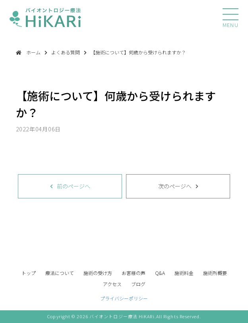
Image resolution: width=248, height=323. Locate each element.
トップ (28, 272)
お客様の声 (133, 272)
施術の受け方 (97, 272)
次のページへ (175, 186)
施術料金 (184, 272)
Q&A (160, 272)
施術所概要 (215, 272)
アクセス (112, 284)
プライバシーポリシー (124, 298)
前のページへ (73, 186)
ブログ (138, 284)
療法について (59, 272)
